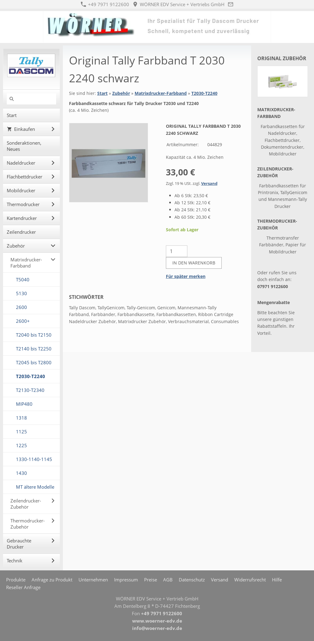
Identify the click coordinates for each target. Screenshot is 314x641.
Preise (150, 580)
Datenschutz (192, 580)
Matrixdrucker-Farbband (161, 93)
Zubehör (121, 93)
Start (102, 93)
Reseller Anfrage (23, 587)
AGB (168, 580)
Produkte (15, 580)
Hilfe (277, 580)
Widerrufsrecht (250, 580)
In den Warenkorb (193, 263)
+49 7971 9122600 (105, 4)
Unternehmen (93, 580)
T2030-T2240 (204, 93)
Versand (209, 183)
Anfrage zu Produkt (52, 580)
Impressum (126, 580)
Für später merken (185, 276)
